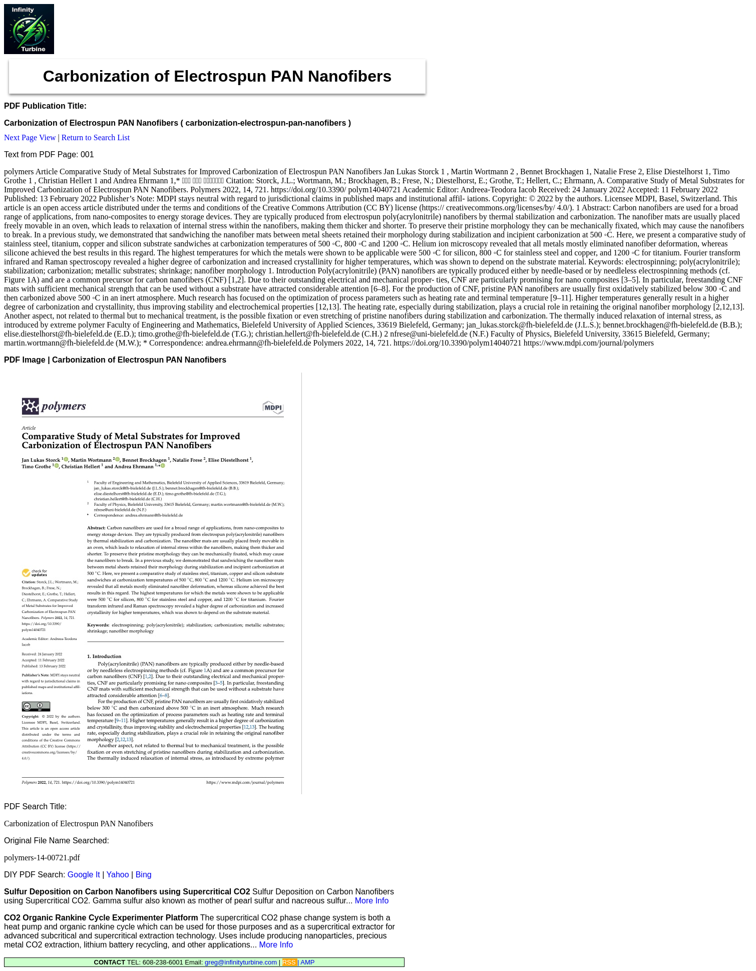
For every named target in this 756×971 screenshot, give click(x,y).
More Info (372, 900)
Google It (84, 874)
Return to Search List (96, 137)
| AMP (305, 962)
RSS (289, 962)
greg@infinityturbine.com (242, 962)
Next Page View (30, 137)
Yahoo (118, 874)
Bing (144, 874)
